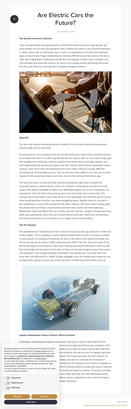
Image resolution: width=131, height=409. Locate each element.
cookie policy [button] (41, 358)
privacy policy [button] (41, 351)
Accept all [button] (44, 396)
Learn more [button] (31, 402)
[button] (14, 19)
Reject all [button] (17, 396)
